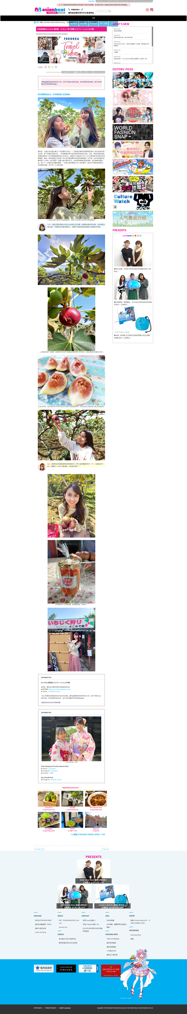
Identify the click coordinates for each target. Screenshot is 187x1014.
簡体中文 (111, 1)
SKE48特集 (110, 920)
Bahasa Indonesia (147, 1)
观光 (60, 34)
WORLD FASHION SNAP (43, 920)
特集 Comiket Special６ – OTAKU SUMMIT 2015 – (140, 921)
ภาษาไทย (131, 1)
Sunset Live (63, 927)
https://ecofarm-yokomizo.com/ (59, 689)
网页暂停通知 (118, 31)
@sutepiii (52, 769)
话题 (56, 18)
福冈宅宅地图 (111, 943)
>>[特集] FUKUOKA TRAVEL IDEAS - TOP (88, 834)
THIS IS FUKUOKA (113, 939)
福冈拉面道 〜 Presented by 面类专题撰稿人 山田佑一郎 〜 (131, 59)
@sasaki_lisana (56, 779)
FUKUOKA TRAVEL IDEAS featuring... (55, 22)
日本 (45, 34)
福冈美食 (86, 18)
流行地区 (64, 34)
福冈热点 (71, 18)
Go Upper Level (40, 849)
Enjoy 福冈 (101, 18)
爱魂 (132, 939)
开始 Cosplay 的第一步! (91, 924)
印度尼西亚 (40, 34)
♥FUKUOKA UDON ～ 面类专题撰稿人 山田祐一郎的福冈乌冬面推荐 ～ (131, 45)
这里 (51, 773)
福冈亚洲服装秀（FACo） (44, 924)
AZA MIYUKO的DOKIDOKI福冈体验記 (92, 929)
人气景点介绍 (111, 951)
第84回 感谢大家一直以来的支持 (123, 37)
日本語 (98, 1)
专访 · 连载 (115, 18)
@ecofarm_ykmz (54, 691)
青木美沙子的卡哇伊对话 (67, 939)
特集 (130, 18)
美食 (56, 34)
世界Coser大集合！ (89, 920)
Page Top (105, 849)
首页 (37, 22)
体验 (52, 34)
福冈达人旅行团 (112, 955)
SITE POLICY (38, 1008)
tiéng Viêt (138, 1)
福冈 (49, 34)
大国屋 (116, 52)
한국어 (104, 1)
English (124, 1)
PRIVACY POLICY (50, 1008)
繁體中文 (117, 1)
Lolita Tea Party (40, 932)
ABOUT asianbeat (65, 1008)
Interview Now (135, 935)
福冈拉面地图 (111, 947)
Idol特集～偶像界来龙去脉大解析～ (117, 925)
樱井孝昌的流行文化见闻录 (68, 943)
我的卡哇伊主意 (40, 928)
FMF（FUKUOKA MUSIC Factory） (69, 921)
